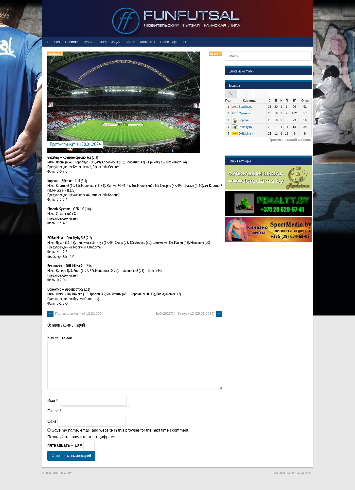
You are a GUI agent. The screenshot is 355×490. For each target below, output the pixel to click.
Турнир (89, 42)
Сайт (51, 421)
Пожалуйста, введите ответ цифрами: (82, 437)
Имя (52, 401)
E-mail (54, 411)
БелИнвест (246, 106)
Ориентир (245, 113)
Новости (71, 42)
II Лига (245, 93)
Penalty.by (73, 238)
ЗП (294, 100)
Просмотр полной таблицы (290, 140)
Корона (243, 120)
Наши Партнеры (173, 42)
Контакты (147, 42)
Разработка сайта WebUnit (293, 473)
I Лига (231, 93)
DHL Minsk (246, 133)
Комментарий (59, 337)
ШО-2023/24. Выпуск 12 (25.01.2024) (189, 313)
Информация (110, 42)
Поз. (228, 100)
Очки (305, 100)
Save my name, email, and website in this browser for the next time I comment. (120, 430)
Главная (53, 42)
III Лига (260, 93)
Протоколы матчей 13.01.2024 (75, 313)
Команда (249, 100)
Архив (130, 42)
